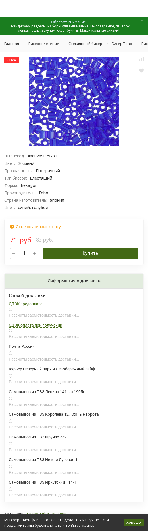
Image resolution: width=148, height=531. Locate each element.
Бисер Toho (122, 43)
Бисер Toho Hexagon (47, 514)
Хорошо (133, 522)
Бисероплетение (43, 43)
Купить (90, 253)
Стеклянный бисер (85, 43)
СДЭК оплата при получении (35, 325)
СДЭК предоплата (26, 304)
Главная (11, 43)
